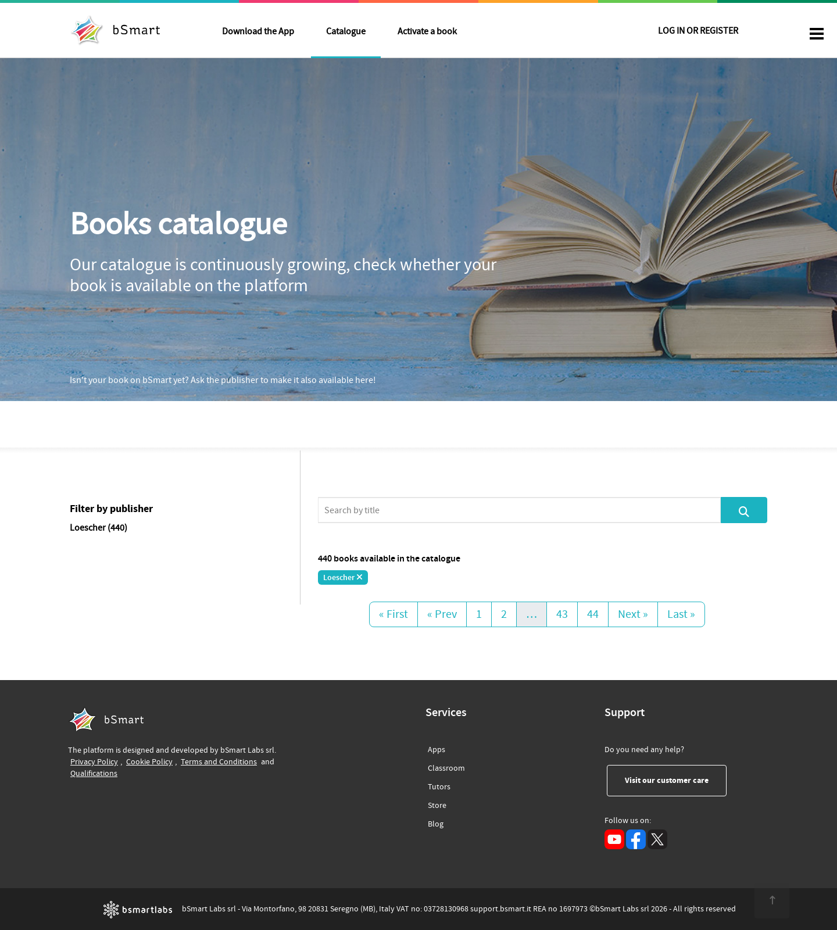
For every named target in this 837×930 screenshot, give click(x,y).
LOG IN (698, 31)
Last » (681, 614)
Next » (633, 614)
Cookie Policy (149, 761)
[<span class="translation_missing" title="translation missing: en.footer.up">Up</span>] (770, 901)
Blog (435, 822)
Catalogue (346, 31)
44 (593, 614)
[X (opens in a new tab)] (657, 839)
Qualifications (93, 773)
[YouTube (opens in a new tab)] (614, 839)
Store (437, 803)
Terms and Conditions (219, 761)
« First (393, 614)
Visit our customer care (676, 780)
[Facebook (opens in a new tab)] (636, 839)
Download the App (258, 31)
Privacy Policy (94, 761)
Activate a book (427, 31)
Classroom (446, 766)
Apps (436, 750)
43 (562, 614)
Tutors (439, 785)
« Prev (442, 614)
